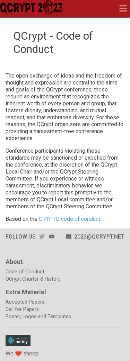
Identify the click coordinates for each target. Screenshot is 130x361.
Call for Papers (22, 309)
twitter (42, 236)
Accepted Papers (25, 302)
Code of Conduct (25, 272)
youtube (51, 236)
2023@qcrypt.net (95, 236)
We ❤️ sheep (22, 353)
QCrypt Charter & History (33, 279)
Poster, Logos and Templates (38, 317)
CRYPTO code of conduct (69, 219)
